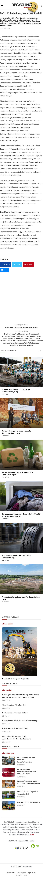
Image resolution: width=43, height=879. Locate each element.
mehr (32, 835)
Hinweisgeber (21, 873)
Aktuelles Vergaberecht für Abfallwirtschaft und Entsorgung (16, 737)
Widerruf (19, 875)
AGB (25, 875)
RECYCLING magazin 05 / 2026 (15, 679)
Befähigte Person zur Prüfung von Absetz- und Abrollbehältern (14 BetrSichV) (20, 695)
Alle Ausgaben (7, 624)
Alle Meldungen (8, 753)
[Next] (41, 351)
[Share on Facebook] (5, 264)
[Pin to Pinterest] (28, 264)
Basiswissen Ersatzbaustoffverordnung (19, 720)
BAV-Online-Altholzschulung (15, 728)
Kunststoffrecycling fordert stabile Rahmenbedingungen (16, 432)
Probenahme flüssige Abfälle (15, 713)
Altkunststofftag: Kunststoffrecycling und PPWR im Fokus (26, 771)
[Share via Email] (4, 270)
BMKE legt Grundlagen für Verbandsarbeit (27, 793)
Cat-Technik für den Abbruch (28, 802)
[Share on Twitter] (17, 264)
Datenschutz (10, 873)
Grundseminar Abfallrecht (13, 705)
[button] (4, 875)
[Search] (41, 6)
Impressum (31, 873)
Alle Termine (7, 690)
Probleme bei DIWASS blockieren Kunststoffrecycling (16, 390)
